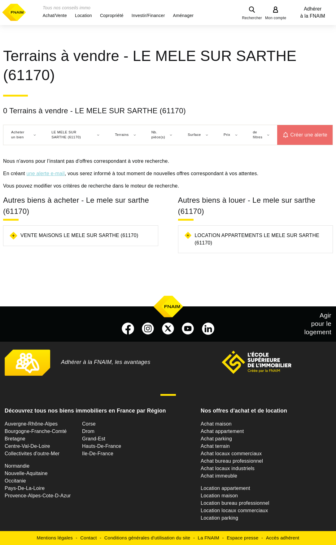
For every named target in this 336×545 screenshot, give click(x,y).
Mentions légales (55, 537)
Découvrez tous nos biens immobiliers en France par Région (85, 411)
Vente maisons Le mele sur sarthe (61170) (79, 235)
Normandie (17, 466)
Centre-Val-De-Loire (27, 446)
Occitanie (15, 480)
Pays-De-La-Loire (25, 488)
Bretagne (15, 438)
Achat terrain (215, 446)
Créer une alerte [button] (308, 134)
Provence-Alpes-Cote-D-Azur (38, 495)
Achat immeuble (219, 475)
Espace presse (242, 537)
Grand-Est (93, 438)
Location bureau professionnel (235, 503)
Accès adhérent (282, 537)
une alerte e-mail (45, 173)
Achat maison (216, 423)
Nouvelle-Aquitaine (26, 473)
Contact (88, 537)
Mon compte (275, 18)
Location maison (219, 495)
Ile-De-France (97, 453)
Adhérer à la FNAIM (312, 12)
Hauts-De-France (101, 446)
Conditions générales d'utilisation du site (147, 537)
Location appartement (225, 488)
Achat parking (216, 438)
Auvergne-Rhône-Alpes (31, 423)
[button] (55, 15)
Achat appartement (222, 431)
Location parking (219, 518)
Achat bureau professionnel (232, 461)
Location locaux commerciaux (234, 510)
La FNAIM (209, 537)
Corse (89, 423)
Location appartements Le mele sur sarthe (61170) (256, 239)
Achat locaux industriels (228, 468)
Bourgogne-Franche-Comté (36, 431)
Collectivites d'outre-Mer (32, 453)
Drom (88, 431)
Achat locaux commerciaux (231, 453)
